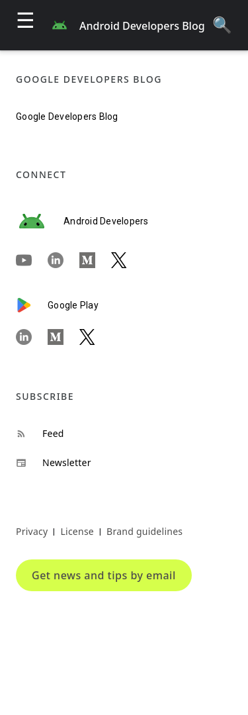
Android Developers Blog (142, 26)
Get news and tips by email (104, 575)
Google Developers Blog (67, 116)
